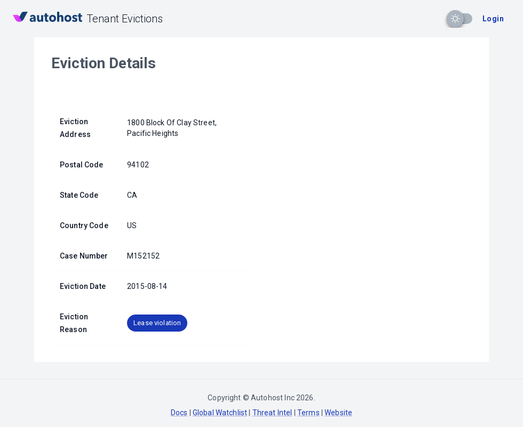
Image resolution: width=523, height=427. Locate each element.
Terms (308, 412)
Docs (179, 412)
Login (493, 18)
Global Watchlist (220, 412)
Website (338, 412)
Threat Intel (272, 412)
